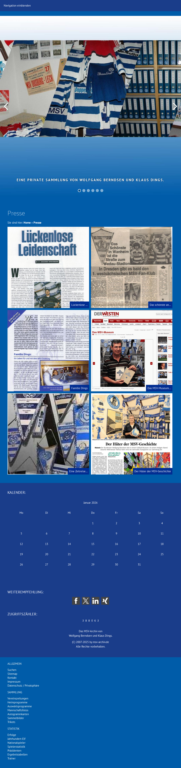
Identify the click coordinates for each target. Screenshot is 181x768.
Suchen (11, 670)
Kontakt (11, 677)
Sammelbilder (15, 718)
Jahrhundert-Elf (16, 739)
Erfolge (11, 735)
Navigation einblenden (17, 5)
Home (27, 222)
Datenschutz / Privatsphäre (23, 685)
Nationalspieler (16, 742)
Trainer (11, 758)
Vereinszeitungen (17, 698)
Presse (37, 222)
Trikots (11, 722)
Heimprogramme (17, 702)
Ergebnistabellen (17, 754)
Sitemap (12, 674)
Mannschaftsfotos (17, 710)
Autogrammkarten (18, 714)
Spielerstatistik (16, 746)
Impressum (13, 681)
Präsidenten (14, 750)
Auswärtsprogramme (19, 706)
